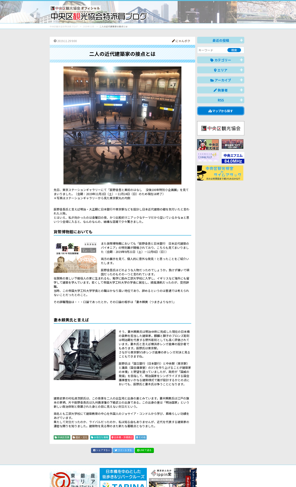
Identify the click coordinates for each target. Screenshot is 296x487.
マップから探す (221, 111)
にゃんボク (181, 41)
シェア (101, 450)
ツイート (123, 450)
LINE (144, 450)
